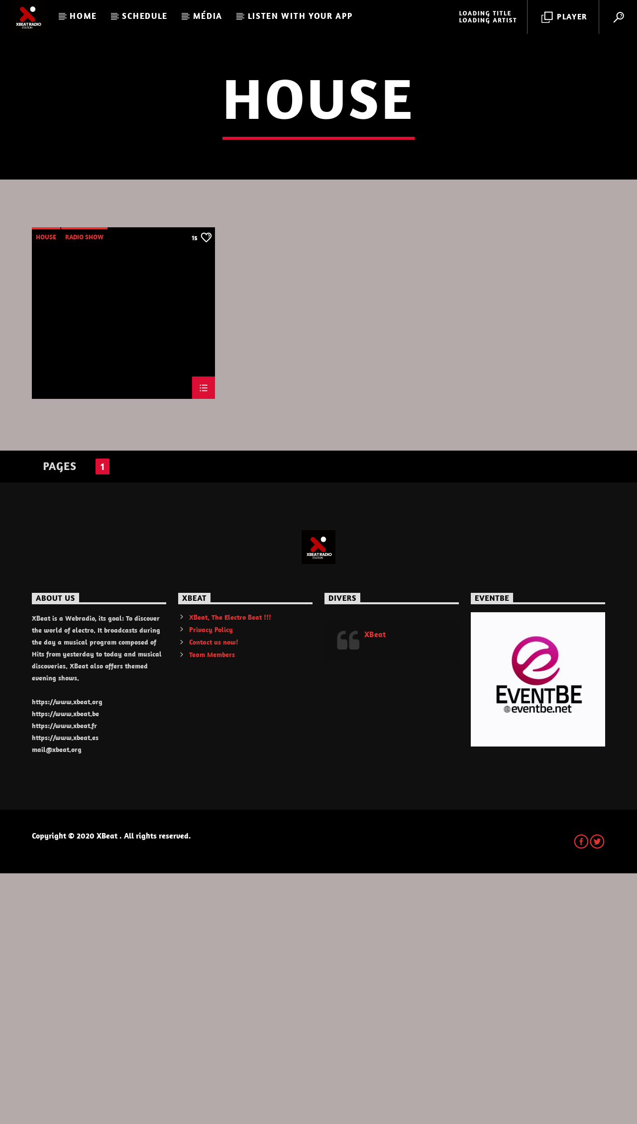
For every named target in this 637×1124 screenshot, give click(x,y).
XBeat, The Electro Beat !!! (230, 867)
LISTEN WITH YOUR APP (300, 15)
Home (83, 15)
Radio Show (84, 487)
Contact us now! (213, 892)
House (46, 487)
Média (208, 15)
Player (564, 17)
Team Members (212, 905)
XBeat (375, 885)
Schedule (145, 15)
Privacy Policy (211, 880)
